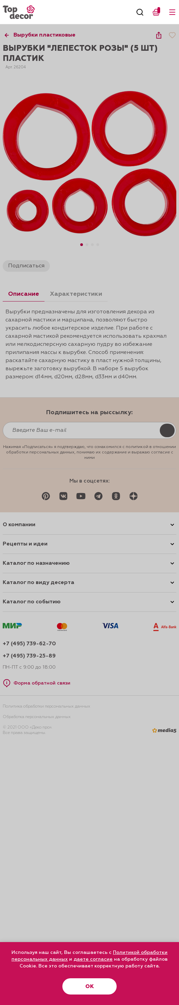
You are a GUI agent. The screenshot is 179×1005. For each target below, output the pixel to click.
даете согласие (93, 959)
